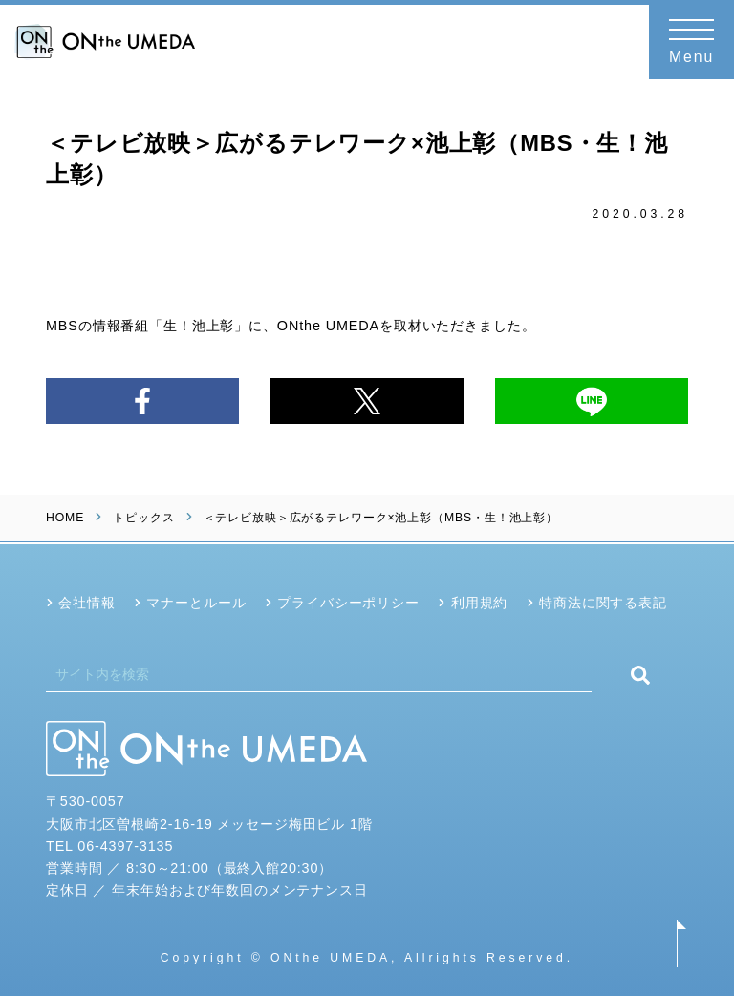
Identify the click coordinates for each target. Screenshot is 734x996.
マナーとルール (196, 602)
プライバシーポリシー (348, 602)
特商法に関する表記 (603, 602)
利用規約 (479, 602)
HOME (65, 517)
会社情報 (86, 602)
